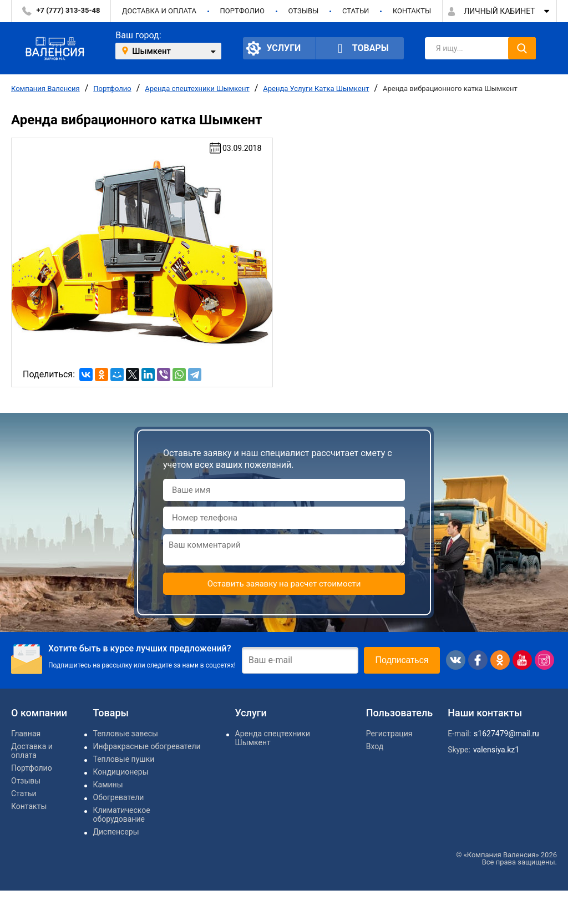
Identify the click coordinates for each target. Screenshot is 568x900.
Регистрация (389, 733)
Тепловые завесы (125, 733)
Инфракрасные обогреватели (147, 746)
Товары (360, 48)
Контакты (412, 11)
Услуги (273, 48)
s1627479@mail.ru (506, 733)
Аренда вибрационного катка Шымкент (450, 88)
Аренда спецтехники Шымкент (197, 88)
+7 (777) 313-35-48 (68, 10)
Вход (374, 746)
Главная (25, 733)
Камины (108, 784)
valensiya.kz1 (496, 749)
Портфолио (242, 11)
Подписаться (402, 660)
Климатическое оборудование (121, 814)
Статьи (355, 11)
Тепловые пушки (124, 759)
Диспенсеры (116, 831)
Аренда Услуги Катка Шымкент (316, 88)
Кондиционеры (121, 771)
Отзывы (303, 11)
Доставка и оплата (159, 11)
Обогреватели (118, 797)
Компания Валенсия (45, 88)
